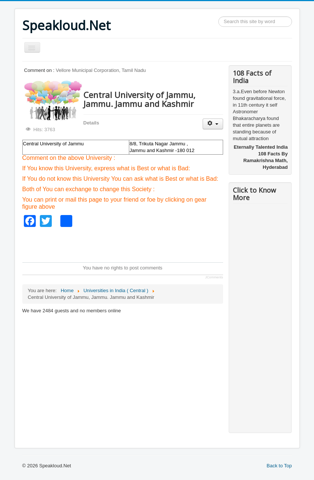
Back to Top (279, 465)
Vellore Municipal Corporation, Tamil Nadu (101, 70)
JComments (214, 277)
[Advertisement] (158, 243)
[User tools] (213, 124)
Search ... (218, 16)
